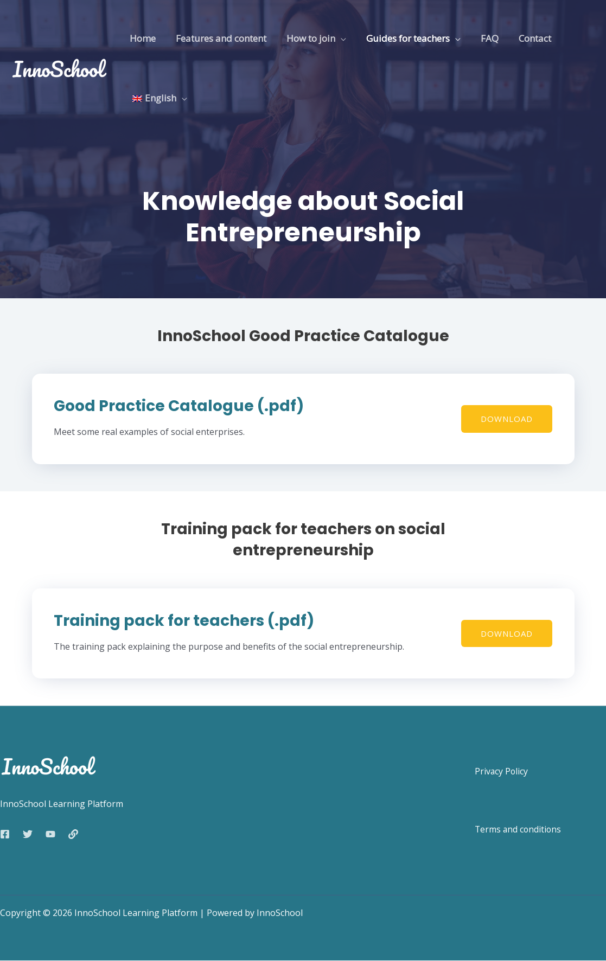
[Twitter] (28, 834)
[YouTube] (50, 834)
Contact (525, 38)
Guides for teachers (402, 38)
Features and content (218, 38)
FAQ (482, 38)
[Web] (73, 834)
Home (142, 38)
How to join (306, 38)
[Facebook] (5, 834)
